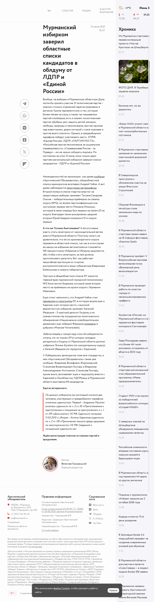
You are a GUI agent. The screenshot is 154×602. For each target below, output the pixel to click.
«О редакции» (35, 546)
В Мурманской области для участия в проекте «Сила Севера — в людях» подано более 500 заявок (133, 566)
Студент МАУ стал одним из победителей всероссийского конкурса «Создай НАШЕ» (134, 401)
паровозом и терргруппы (57, 301)
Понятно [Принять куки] (113, 590)
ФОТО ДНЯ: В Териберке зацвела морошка (134, 89)
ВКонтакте (98, 505)
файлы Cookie (62, 588)
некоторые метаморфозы (82, 188)
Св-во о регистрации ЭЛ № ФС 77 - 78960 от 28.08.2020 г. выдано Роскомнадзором (62, 510)
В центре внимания (106, 11)
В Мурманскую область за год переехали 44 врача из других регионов (134, 476)
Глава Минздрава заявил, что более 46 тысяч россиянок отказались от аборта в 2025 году (133, 346)
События (67, 10)
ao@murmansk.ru (19, 518)
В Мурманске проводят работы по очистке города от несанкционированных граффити (132, 293)
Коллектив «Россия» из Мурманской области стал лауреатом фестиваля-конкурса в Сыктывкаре (134, 320)
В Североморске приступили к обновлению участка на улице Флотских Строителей (132, 183)
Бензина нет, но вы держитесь (130, 107)
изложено (90, 324)
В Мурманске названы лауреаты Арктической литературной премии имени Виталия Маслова (133, 591)
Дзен (95, 509)
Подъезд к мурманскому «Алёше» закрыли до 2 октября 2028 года (133, 498)
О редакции (13, 522)
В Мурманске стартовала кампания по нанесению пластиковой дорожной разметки (133, 155)
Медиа (86, 10)
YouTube (97, 523)
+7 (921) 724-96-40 (20, 514)
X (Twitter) (98, 518)
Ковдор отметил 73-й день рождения (131, 518)
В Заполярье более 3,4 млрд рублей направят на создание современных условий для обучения (133, 540)
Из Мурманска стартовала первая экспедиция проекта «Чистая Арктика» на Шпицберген (134, 41)
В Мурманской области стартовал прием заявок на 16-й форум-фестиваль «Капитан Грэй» (133, 236)
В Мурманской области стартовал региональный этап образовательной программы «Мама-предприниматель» (133, 374)
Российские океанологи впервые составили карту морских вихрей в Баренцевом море (134, 452)
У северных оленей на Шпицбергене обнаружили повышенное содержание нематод (134, 427)
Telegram (97, 514)
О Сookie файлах (50, 530)
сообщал (99, 176)
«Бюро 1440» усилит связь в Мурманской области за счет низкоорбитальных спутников (134, 129)
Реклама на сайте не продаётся (17, 527)
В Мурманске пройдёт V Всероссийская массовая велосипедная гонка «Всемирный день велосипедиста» (133, 263)
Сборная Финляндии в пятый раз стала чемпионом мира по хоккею (132, 210)
